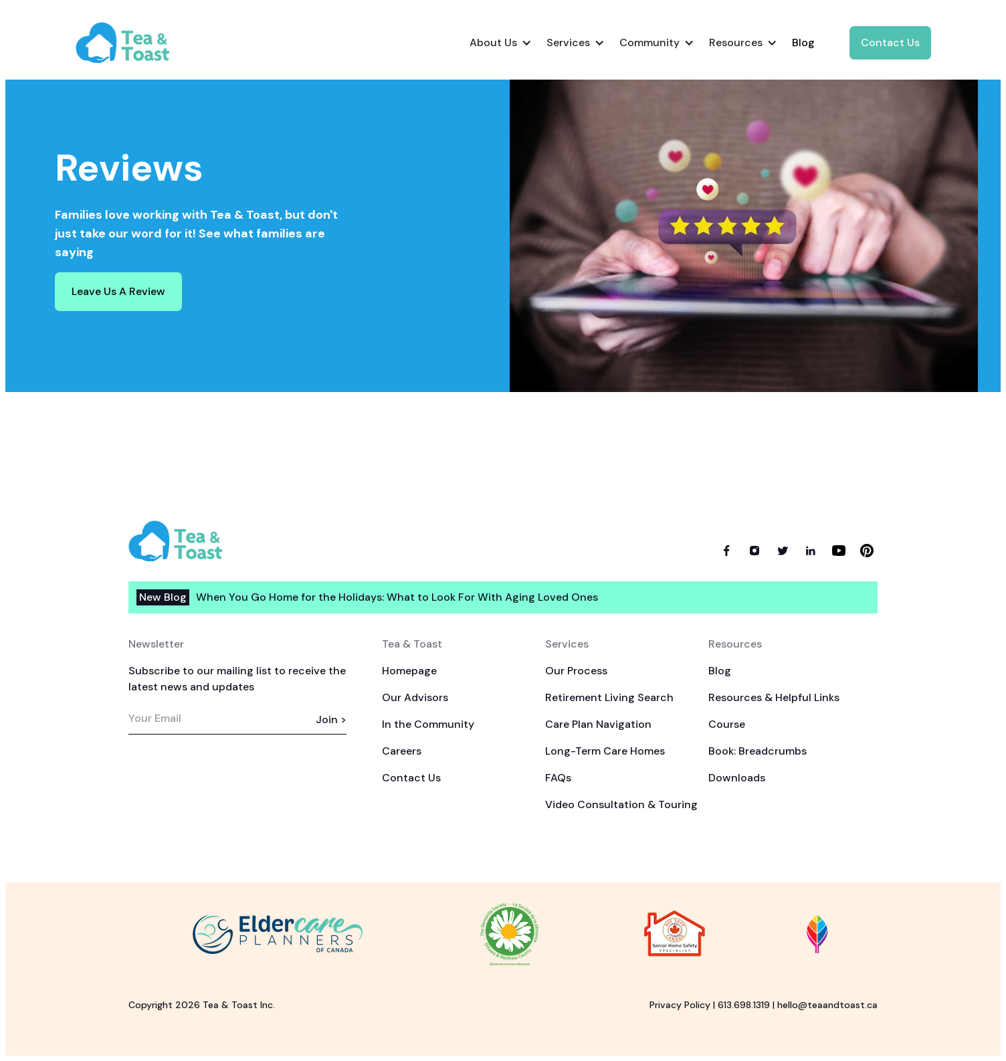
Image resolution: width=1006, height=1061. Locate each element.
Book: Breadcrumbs (757, 751)
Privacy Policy (679, 1005)
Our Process (576, 671)
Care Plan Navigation (598, 724)
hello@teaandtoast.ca (827, 1005)
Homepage (409, 671)
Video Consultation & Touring (621, 804)
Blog (719, 671)
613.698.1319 (744, 1005)
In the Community (428, 724)
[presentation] (230, 778)
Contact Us (890, 42)
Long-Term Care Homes (605, 751)
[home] (133, 42)
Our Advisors (415, 697)
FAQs (558, 778)
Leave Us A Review (118, 291)
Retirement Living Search (609, 697)
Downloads (736, 778)
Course (726, 724)
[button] (500, 43)
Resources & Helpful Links (773, 697)
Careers (401, 751)
